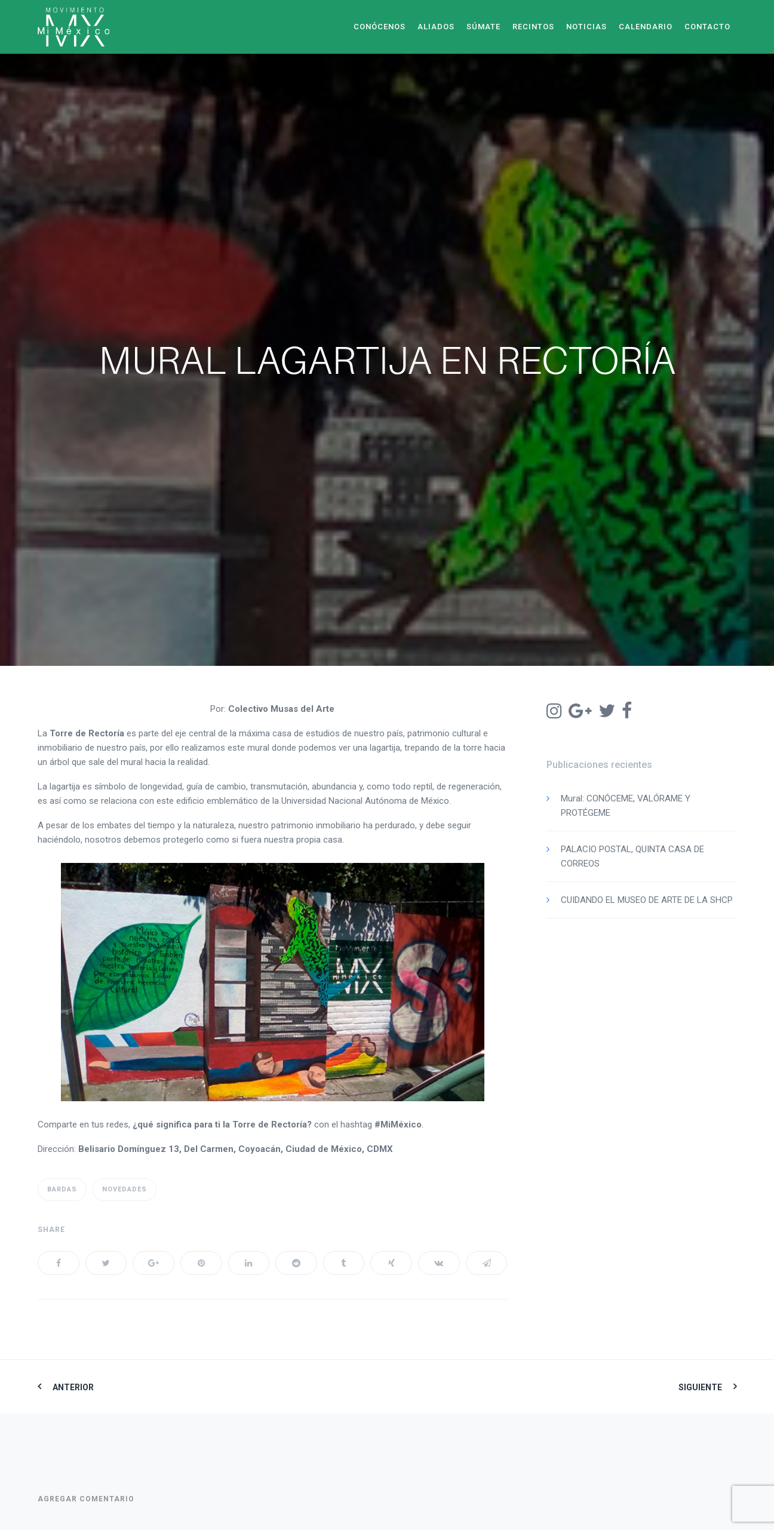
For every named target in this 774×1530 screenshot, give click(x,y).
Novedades (124, 1189)
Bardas (62, 1189)
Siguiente (700, 1387)
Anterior (73, 1387)
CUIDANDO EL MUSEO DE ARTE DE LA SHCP (647, 900)
